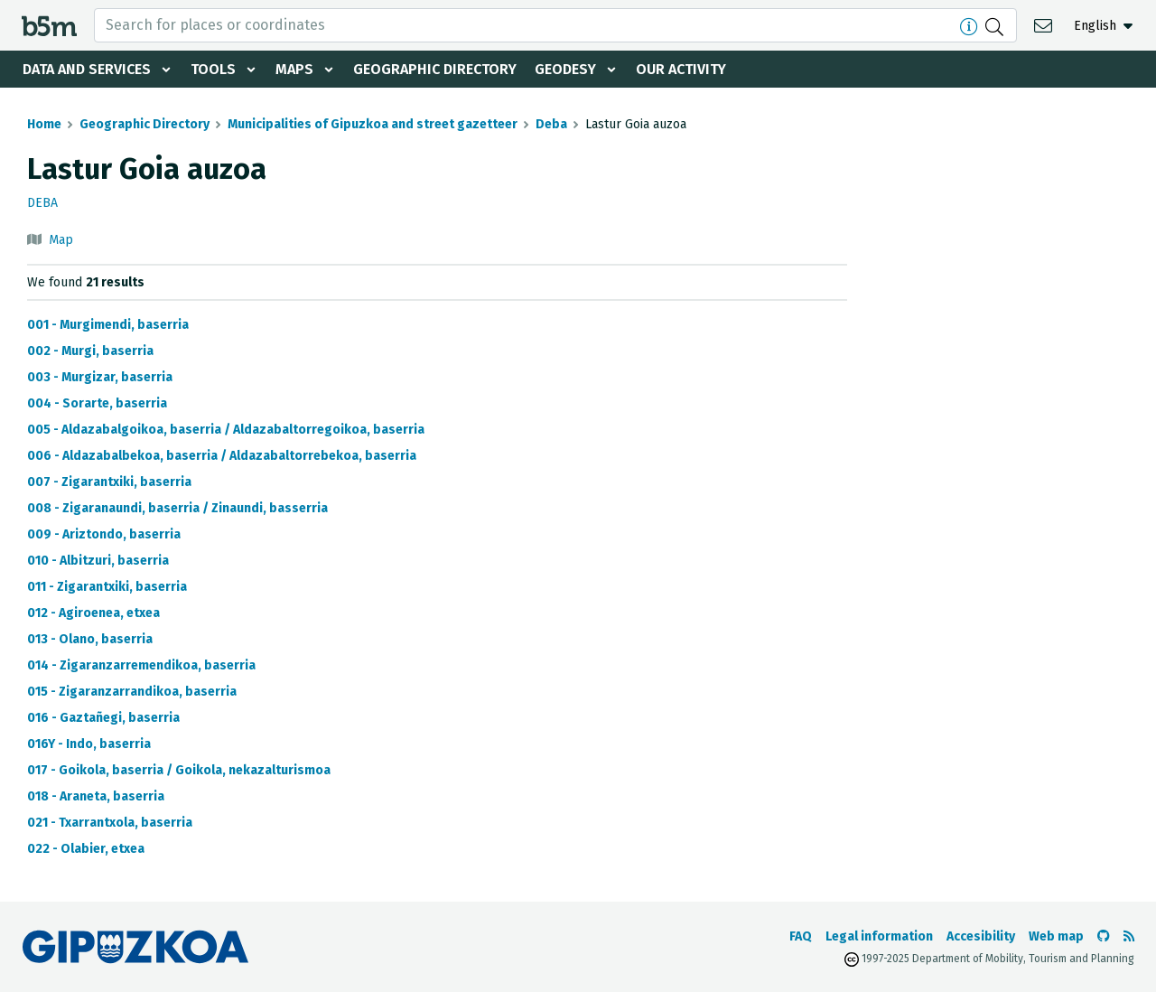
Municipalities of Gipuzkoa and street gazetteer (372, 124)
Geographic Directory (435, 69)
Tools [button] (213, 69)
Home (44, 124)
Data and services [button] (87, 69)
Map (61, 240)
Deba (551, 124)
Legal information (879, 936)
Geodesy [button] (565, 69)
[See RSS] (1128, 936)
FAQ (800, 936)
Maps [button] (294, 69)
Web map (1056, 936)
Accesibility (980, 936)
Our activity (681, 69)
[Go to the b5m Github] (1103, 936)
